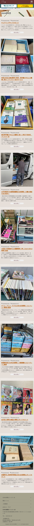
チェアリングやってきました (10, 22)
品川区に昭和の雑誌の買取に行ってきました (14, 419)
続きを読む (17, 32)
